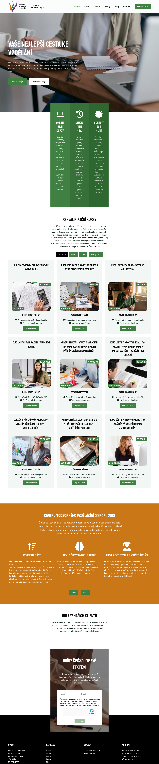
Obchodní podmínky (92, 726)
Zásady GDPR (89, 729)
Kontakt (127, 6)
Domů (77, 6)
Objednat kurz (143, 6)
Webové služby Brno (74, 757)
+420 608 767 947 (36, 6)
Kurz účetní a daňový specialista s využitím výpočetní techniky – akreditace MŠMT (31, 394)
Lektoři (97, 6)
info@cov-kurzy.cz (37, 8)
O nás (86, 6)
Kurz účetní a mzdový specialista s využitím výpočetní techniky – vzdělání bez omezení (79, 394)
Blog (117, 6)
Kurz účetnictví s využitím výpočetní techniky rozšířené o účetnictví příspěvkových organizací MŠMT (79, 317)
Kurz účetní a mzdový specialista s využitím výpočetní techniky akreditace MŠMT (128, 394)
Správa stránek (86, 757)
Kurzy (107, 6)
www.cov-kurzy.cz (133, 735)
